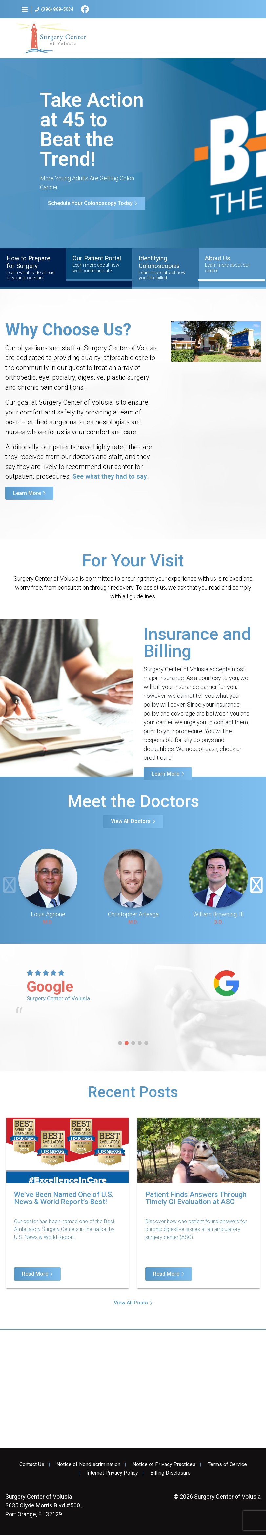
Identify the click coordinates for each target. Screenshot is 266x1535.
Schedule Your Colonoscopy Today (90, 203)
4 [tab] (140, 1043)
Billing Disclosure (170, 1473)
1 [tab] (120, 1043)
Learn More (27, 493)
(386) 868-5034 (54, 9)
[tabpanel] (133, 995)
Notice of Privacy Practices (164, 1464)
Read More (35, 1274)
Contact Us (31, 1464)
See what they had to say (109, 476)
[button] (24, 9)
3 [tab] (133, 1043)
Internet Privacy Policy (112, 1473)
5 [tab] (146, 1043)
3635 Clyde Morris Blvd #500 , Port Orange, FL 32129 (43, 1505)
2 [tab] (127, 1043)
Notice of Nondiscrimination (88, 1464)
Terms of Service (227, 1464)
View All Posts (131, 1303)
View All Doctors (131, 821)
